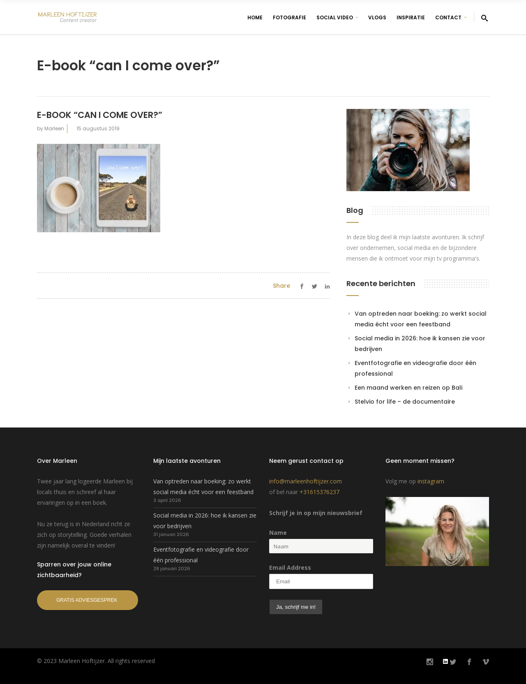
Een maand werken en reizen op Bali (408, 388)
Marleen (54, 128)
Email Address (290, 567)
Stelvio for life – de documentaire (405, 401)
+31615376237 (319, 492)
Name (278, 532)
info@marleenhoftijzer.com (305, 481)
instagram (431, 481)
